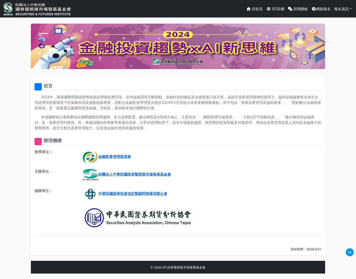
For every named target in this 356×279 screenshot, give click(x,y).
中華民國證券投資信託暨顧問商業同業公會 (124, 193)
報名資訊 (341, 8)
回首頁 (254, 8)
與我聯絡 (298, 8)
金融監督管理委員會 (106, 156)
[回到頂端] (350, 252)
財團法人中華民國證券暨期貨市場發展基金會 (126, 174)
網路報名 (321, 8)
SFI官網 (275, 8)
